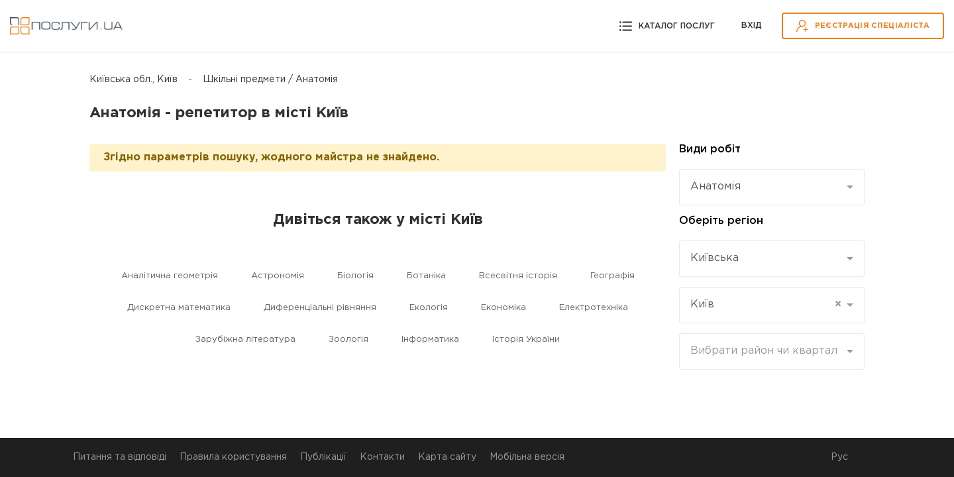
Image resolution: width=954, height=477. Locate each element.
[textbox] (766, 351)
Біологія (355, 276)
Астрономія (277, 276)
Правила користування (233, 457)
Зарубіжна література (245, 339)
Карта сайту (447, 457)
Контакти (382, 457)
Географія (612, 276)
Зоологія (348, 339)
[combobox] (772, 187)
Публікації (323, 457)
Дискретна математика (179, 307)
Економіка (503, 307)
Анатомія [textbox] (715, 186)
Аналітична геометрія (169, 276)
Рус (839, 457)
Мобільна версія (527, 457)
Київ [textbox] (765, 304)
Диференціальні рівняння (320, 307)
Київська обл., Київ (133, 79)
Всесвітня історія (518, 276)
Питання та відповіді (119, 457)
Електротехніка (593, 307)
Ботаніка (426, 276)
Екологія (428, 307)
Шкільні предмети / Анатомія (270, 79)
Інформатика (430, 339)
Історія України (526, 339)
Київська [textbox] (714, 258)
